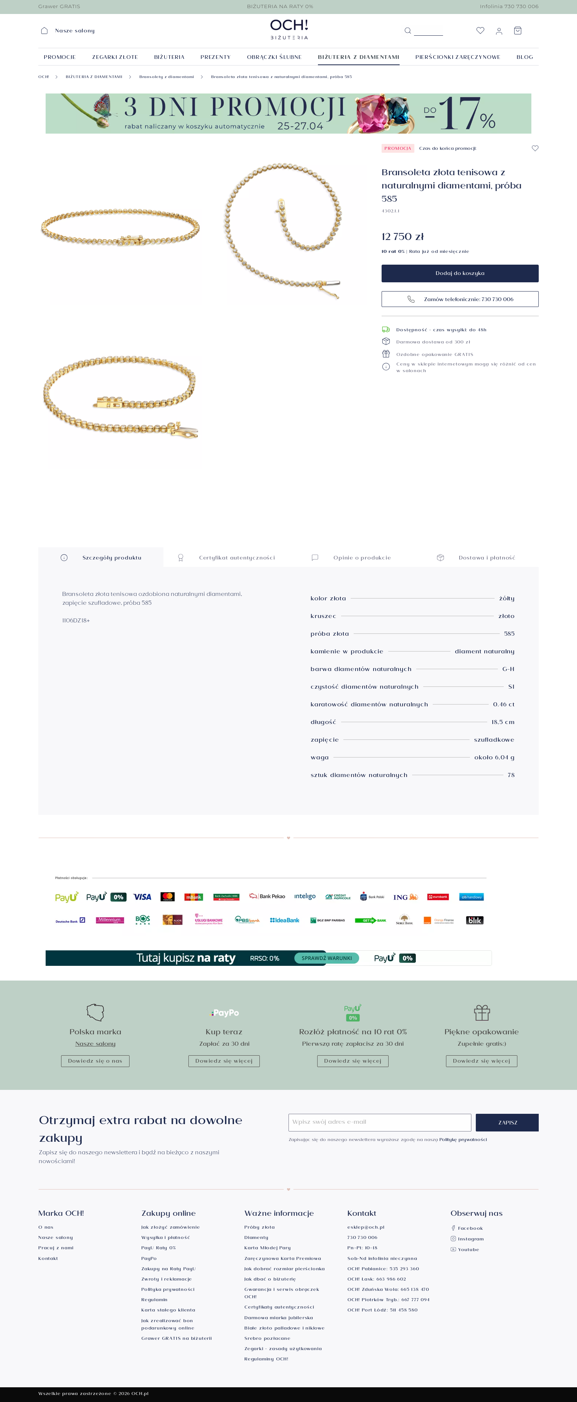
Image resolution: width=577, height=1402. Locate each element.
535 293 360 (404, 1269)
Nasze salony (95, 1044)
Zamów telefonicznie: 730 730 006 (460, 299)
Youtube (464, 1250)
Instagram (467, 1240)
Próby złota (259, 1228)
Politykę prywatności (463, 1140)
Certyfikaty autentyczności (279, 1308)
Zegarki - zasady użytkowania (283, 1349)
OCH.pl (140, 1394)
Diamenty (256, 1238)
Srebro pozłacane (267, 1339)
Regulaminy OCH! (266, 1360)
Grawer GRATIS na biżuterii (176, 1339)
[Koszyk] (517, 33)
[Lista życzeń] (480, 33)
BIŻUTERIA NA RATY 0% (280, 6)
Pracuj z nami (55, 1248)
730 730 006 (362, 1238)
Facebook (466, 1229)
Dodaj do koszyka (460, 274)
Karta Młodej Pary (267, 1248)
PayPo (149, 1259)
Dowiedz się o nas (95, 1062)
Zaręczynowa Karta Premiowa (282, 1259)
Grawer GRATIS (59, 6)
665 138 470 (415, 1290)
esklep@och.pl (365, 1228)
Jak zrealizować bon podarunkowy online (167, 1325)
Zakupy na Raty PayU (168, 1269)
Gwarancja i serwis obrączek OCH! (281, 1294)
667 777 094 (415, 1300)
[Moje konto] (499, 33)
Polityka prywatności (168, 1290)
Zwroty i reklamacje (166, 1280)
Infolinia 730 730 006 (509, 6)
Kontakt (48, 1259)
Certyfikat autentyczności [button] (226, 557)
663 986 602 (391, 1280)
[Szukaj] (407, 31)
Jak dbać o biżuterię (270, 1280)
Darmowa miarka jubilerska (278, 1318)
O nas (46, 1228)
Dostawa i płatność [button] (476, 557)
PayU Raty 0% (158, 1248)
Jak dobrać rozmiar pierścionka (284, 1269)
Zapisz (508, 1124)
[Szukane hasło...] (428, 30)
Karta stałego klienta (168, 1311)
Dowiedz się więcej (223, 1062)
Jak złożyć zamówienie (170, 1228)
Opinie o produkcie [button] (351, 557)
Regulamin (154, 1300)
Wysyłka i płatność (165, 1238)
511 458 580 (404, 1311)
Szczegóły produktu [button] (101, 557)
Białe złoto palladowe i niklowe (284, 1329)
